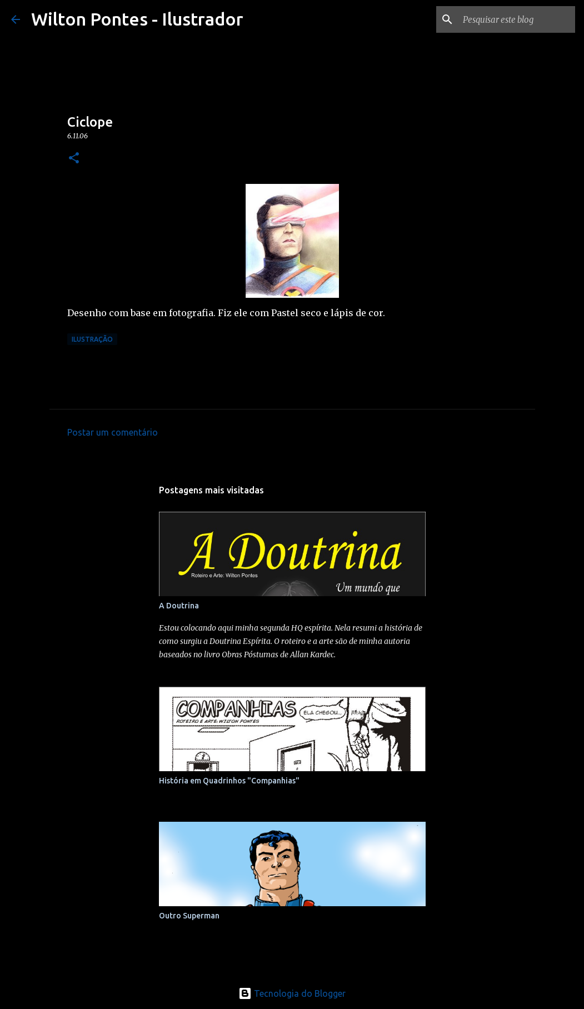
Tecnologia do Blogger (292, 993)
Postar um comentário (112, 432)
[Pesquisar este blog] (516, 19)
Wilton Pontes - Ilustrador (137, 19)
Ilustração (92, 339)
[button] (74, 158)
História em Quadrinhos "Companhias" (229, 780)
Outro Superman (189, 915)
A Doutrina (179, 605)
